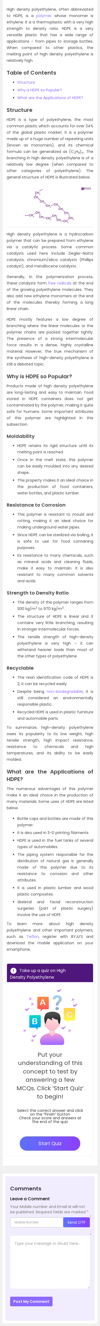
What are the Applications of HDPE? (50, 97)
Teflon (33, 936)
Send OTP (76, 1222)
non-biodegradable (65, 691)
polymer (44, 15)
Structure (26, 82)
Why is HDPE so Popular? (39, 90)
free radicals (59, 283)
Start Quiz (50, 1143)
